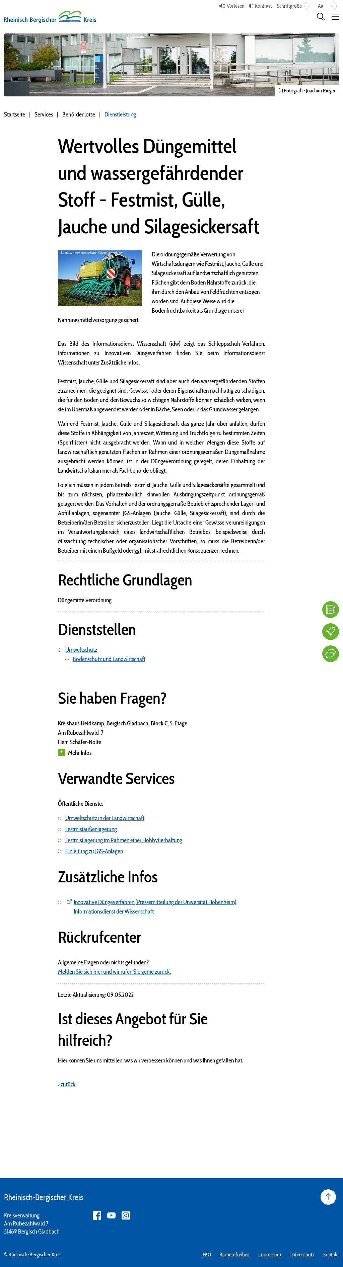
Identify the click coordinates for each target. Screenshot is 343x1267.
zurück (68, 1084)
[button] (335, 17)
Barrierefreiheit (234, 1254)
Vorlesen (235, 6)
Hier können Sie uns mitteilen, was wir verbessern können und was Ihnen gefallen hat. (150, 1060)
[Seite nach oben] (328, 1197)
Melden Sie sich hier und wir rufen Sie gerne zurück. (114, 971)
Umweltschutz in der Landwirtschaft (104, 818)
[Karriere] (331, 632)
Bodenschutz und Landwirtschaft (109, 659)
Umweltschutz (81, 649)
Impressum (269, 1254)
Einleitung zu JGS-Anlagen (94, 851)
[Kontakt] (331, 654)
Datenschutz (302, 1254)
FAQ (207, 1254)
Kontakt (331, 1254)
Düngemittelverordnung (85, 600)
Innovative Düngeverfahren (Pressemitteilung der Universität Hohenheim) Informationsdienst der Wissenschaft (155, 906)
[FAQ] (331, 610)
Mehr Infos (74, 753)
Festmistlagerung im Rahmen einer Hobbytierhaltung (123, 840)
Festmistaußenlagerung (91, 829)
